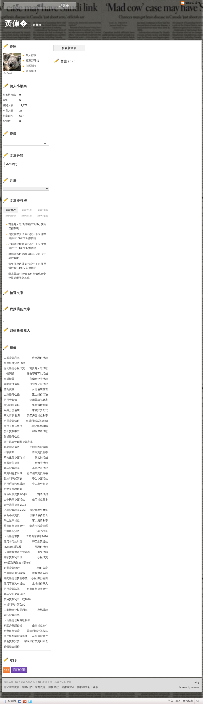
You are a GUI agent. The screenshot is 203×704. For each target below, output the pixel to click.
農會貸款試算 (12, 641)
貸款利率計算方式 (37, 630)
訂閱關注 (31, 65)
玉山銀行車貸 (12, 536)
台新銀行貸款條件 (37, 588)
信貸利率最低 (12, 405)
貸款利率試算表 (13, 478)
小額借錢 (9, 452)
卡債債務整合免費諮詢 (17, 552)
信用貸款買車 (40, 499)
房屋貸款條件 (12, 420)
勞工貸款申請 (12, 431)
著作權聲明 (68, 687)
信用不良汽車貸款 (14, 583)
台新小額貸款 (12, 515)
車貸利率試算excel (37, 420)
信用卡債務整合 (38, 515)
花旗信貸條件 (40, 636)
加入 (178, 700)
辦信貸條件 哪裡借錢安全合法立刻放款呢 (27, 256)
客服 (95, 687)
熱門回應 (26, 216)
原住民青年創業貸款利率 (18, 441)
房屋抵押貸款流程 (14, 363)
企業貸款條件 (40, 625)
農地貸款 (42, 609)
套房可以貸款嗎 (38, 525)
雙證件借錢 (41, 546)
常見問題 (40, 687)
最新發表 (10, 209)
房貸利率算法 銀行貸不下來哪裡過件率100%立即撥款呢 (27, 236)
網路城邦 (188, 700)
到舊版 (37, 24)
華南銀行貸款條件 (14, 525)
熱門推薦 (42, 216)
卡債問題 (9, 373)
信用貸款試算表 (38, 399)
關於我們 (27, 687)
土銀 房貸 (42, 567)
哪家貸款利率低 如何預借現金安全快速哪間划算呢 (27, 275)
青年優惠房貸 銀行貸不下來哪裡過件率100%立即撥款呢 (27, 265)
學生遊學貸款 (12, 520)
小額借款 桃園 (39, 578)
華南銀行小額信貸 (14, 457)
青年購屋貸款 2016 (15, 504)
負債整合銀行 (12, 646)
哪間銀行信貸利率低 (15, 578)
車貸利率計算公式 (14, 604)
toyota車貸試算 (12, 546)
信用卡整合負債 (13, 426)
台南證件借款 (40, 357)
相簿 (40, 5)
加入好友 (31, 55)
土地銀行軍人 (40, 583)
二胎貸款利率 (12, 357)
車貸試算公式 (40, 410)
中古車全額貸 (40, 483)
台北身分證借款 (38, 384)
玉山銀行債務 (40, 394)
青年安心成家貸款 (14, 594)
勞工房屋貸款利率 (37, 415)
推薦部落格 (32, 60)
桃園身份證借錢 (13, 625)
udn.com (195, 687)
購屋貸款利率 (40, 452)
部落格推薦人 (20, 330)
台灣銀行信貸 (12, 630)
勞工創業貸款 (40, 541)
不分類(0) (11, 164)
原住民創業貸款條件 (15, 636)
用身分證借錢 (12, 410)
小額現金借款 (40, 468)
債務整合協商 (40, 573)
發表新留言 (69, 48)
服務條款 (53, 687)
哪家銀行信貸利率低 (36, 641)
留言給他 (31, 71)
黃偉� (16, 23)
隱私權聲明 (83, 687)
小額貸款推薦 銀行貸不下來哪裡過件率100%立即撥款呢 (27, 246)
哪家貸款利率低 (13, 557)
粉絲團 (12, 700)
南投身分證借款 (38, 368)
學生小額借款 (40, 478)
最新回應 (26, 209)
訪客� (64, 5)
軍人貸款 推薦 (12, 415)
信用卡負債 (10, 399)
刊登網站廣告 (11, 687)
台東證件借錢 (12, 394)
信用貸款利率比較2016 (17, 599)
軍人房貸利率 (40, 520)
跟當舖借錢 (41, 457)
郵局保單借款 (40, 431)
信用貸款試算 (12, 588)
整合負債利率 (40, 405)
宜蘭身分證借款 (38, 378)
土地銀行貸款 (12, 531)
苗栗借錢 (42, 494)
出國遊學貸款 (12, 462)
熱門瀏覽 (10, 216)
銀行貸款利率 (12, 615)
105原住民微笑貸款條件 (18, 562)
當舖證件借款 (12, 436)
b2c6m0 (7, 73)
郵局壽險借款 (12, 447)
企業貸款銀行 (12, 567)
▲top (196, 682)
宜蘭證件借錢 (12, 384)
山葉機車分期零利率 (15, 609)
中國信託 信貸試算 (15, 573)
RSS (6, 669)
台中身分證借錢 (13, 489)
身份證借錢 (41, 462)
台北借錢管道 (40, 389)
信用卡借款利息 (13, 541)
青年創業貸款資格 (37, 473)
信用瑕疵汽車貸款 (14, 483)
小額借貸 (42, 557)
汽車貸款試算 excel (15, 510)
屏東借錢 (42, 552)
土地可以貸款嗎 (38, 447)
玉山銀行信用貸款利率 (17, 620)
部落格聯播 (19, 669)
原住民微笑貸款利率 (15, 494)
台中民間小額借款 (14, 499)
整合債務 (9, 389)
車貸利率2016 (40, 426)
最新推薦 (42, 209)
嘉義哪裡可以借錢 (37, 373)
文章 (16, 5)
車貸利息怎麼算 (13, 473)
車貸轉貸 (9, 378)
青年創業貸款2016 (37, 536)
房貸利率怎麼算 (38, 510)
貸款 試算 (42, 531)
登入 (170, 700)
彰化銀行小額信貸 (14, 368)
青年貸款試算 (12, 468)
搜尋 (45, 143)
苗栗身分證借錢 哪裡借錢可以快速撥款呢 (27, 226)
